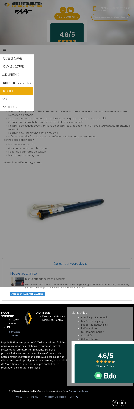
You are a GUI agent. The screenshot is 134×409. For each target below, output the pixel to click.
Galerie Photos (89, 339)
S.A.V (4, 99)
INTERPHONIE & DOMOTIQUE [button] (17, 83)
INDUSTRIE (7, 91)
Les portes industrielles (94, 324)
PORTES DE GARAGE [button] (12, 58)
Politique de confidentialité (55, 396)
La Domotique (89, 328)
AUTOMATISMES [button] (10, 75)
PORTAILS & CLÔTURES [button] (13, 66)
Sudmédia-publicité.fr (78, 391)
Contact (19, 396)
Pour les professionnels (94, 317)
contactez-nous (15, 333)
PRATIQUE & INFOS (11, 107)
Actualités (86, 335)
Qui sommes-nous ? (92, 332)
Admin (74, 396)
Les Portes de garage (93, 321)
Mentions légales (34, 396)
